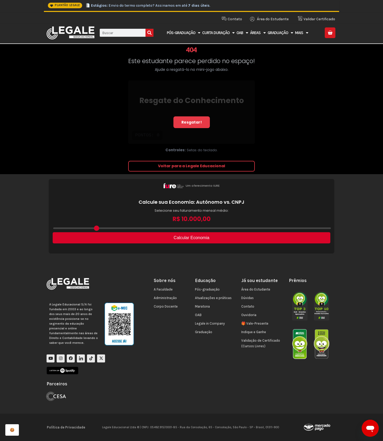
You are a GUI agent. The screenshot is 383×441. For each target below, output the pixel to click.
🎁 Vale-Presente (254, 323)
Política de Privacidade (66, 427)
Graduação (280, 33)
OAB (242, 33)
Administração (165, 298)
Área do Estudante (255, 289)
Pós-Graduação (183, 33)
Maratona (202, 306)
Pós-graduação (207, 289)
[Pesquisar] (149, 33)
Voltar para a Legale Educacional (191, 166)
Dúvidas (247, 298)
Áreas (257, 33)
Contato (247, 306)
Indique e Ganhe (253, 332)
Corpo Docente (166, 306)
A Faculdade (163, 289)
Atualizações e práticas (213, 298)
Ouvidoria (248, 315)
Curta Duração (218, 33)
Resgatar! (191, 122)
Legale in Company (210, 323)
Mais (301, 33)
